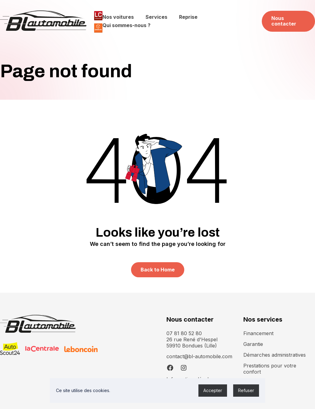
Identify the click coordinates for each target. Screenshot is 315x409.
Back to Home (158, 270)
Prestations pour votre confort (269, 369)
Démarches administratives (274, 355)
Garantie (253, 344)
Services (156, 17)
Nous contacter (283, 21)
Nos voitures (118, 17)
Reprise (188, 17)
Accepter (212, 390)
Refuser (246, 390)
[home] (43, 21)
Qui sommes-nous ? (126, 25)
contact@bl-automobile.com (199, 356)
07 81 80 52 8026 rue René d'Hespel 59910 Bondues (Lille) (191, 339)
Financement (258, 333)
